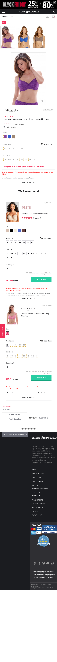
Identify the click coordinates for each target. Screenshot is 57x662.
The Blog (35, 511)
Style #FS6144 (46, 305)
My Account (36, 478)
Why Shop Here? (37, 500)
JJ (7, 257)
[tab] (14, 414)
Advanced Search (38, 474)
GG (32, 253)
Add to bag (41, 279)
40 (32, 242)
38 (28, 242)
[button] (2, 331)
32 (16, 242)
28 (7, 242)
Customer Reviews (38, 504)
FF (24, 253)
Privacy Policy (37, 515)
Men (11, 17)
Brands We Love (37, 508)
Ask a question (11, 127)
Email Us (50, 578)
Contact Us (36, 493)
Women (4, 17)
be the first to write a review (15, 434)
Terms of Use (49, 588)
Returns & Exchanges (40, 489)
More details (27, 182)
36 (24, 242)
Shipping (35, 485)
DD (11, 253)
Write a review (19, 124)
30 (11, 242)
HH (41, 253)
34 (20, 242)
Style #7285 (47, 203)
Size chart (49, 144)
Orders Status (37, 481)
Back (4, 22)
